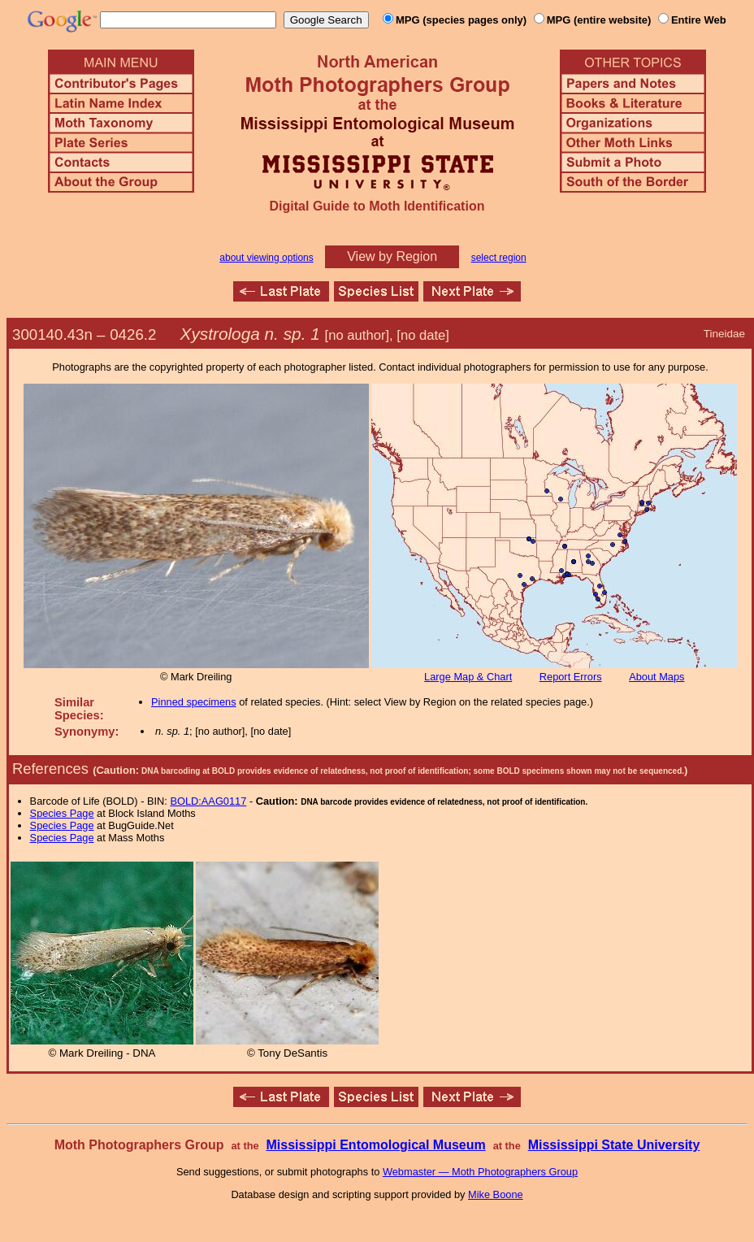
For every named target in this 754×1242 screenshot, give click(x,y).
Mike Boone (495, 1194)
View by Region (392, 256)
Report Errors (571, 677)
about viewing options (266, 257)
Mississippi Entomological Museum (375, 1145)
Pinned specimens (193, 702)
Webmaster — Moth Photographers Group (480, 1172)
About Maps (656, 677)
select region (498, 257)
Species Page (62, 813)
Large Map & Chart (468, 677)
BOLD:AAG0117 (208, 801)
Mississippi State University (614, 1145)
